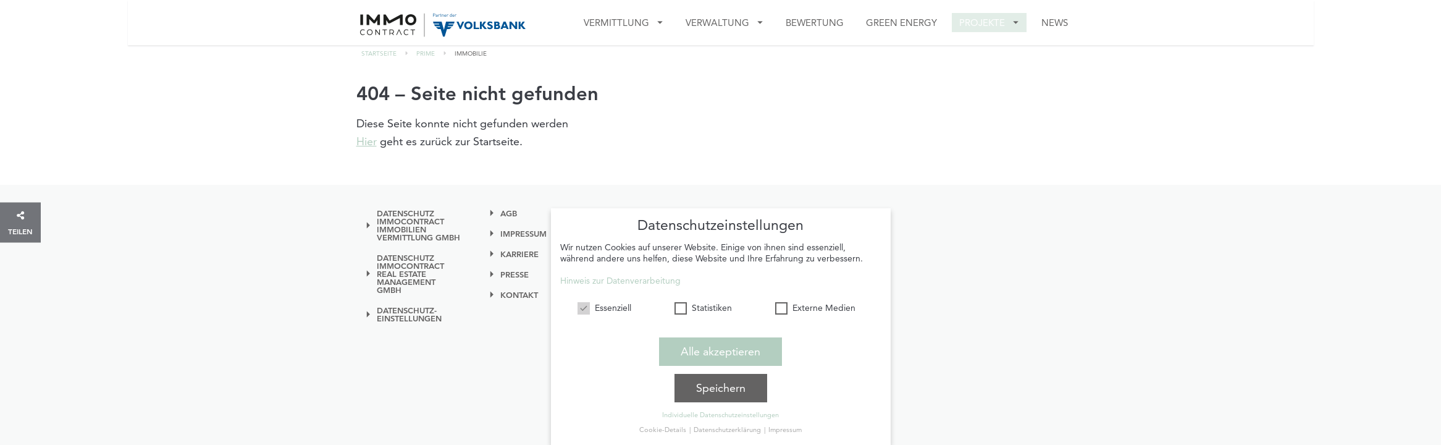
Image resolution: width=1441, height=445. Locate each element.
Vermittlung (616, 22)
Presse (514, 275)
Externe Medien (815, 304)
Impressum (523, 234)
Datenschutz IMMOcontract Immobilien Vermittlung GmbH (418, 226)
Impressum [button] (785, 426)
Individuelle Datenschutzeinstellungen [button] (720, 411)
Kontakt (519, 295)
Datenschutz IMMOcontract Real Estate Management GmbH (410, 274)
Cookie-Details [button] (663, 426)
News (1054, 22)
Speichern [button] (721, 385)
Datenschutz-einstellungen (409, 315)
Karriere (519, 254)
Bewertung (815, 22)
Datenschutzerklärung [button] (728, 426)
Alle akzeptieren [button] (720, 348)
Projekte (982, 22)
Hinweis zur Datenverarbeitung (620, 277)
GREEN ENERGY (901, 22)
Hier (366, 141)
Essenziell (604, 304)
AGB (508, 214)
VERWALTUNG (717, 22)
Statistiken (703, 304)
